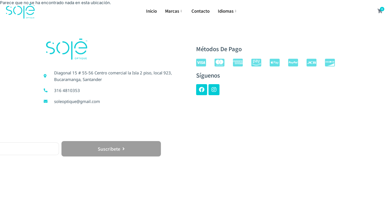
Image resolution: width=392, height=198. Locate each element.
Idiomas (228, 11)
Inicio (151, 11)
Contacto (200, 11)
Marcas (174, 11)
